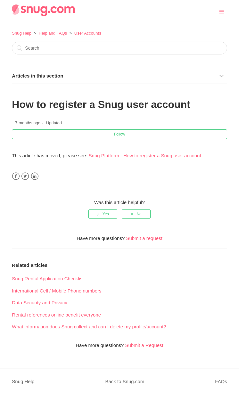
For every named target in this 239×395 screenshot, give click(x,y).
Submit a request (144, 238)
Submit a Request (144, 345)
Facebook (16, 176)
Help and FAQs (53, 33)
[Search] (119, 48)
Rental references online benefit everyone (56, 314)
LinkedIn (35, 176)
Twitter (25, 176)
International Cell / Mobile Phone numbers (56, 290)
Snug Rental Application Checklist (48, 278)
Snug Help (21, 33)
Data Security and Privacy (39, 302)
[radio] (102, 214)
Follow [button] (119, 134)
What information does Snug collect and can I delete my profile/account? (89, 326)
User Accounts (87, 33)
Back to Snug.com (124, 381)
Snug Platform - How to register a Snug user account (145, 155)
